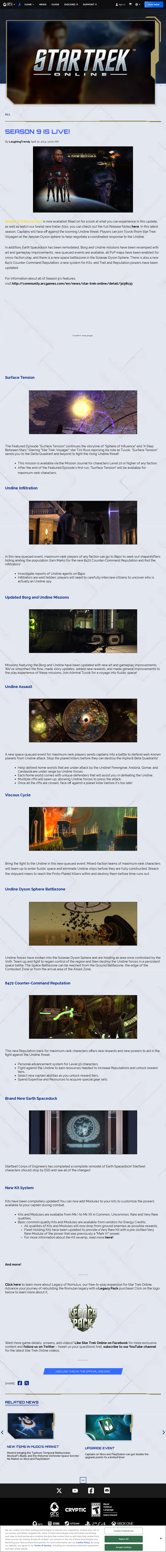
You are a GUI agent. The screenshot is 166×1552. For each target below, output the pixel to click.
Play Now (153, 4)
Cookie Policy (83, 1548)
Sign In (120, 4)
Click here (13, 1284)
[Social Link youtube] (75, 1490)
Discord (71, 4)
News (42, 4)
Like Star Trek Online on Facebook (101, 1343)
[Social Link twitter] (59, 1491)
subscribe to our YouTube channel (129, 1347)
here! (109, 1237)
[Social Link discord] (107, 1490)
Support (90, 4)
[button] (9, 4)
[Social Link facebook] (91, 1490)
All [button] (8, 114)
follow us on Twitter (39, 1347)
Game (29, 4)
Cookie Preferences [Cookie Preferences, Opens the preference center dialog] (123, 1536)
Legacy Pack (108, 1288)
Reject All (124, 1544)
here (135, 226)
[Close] (160, 1543)
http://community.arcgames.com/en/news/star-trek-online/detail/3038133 (72, 283)
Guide (55, 4)
